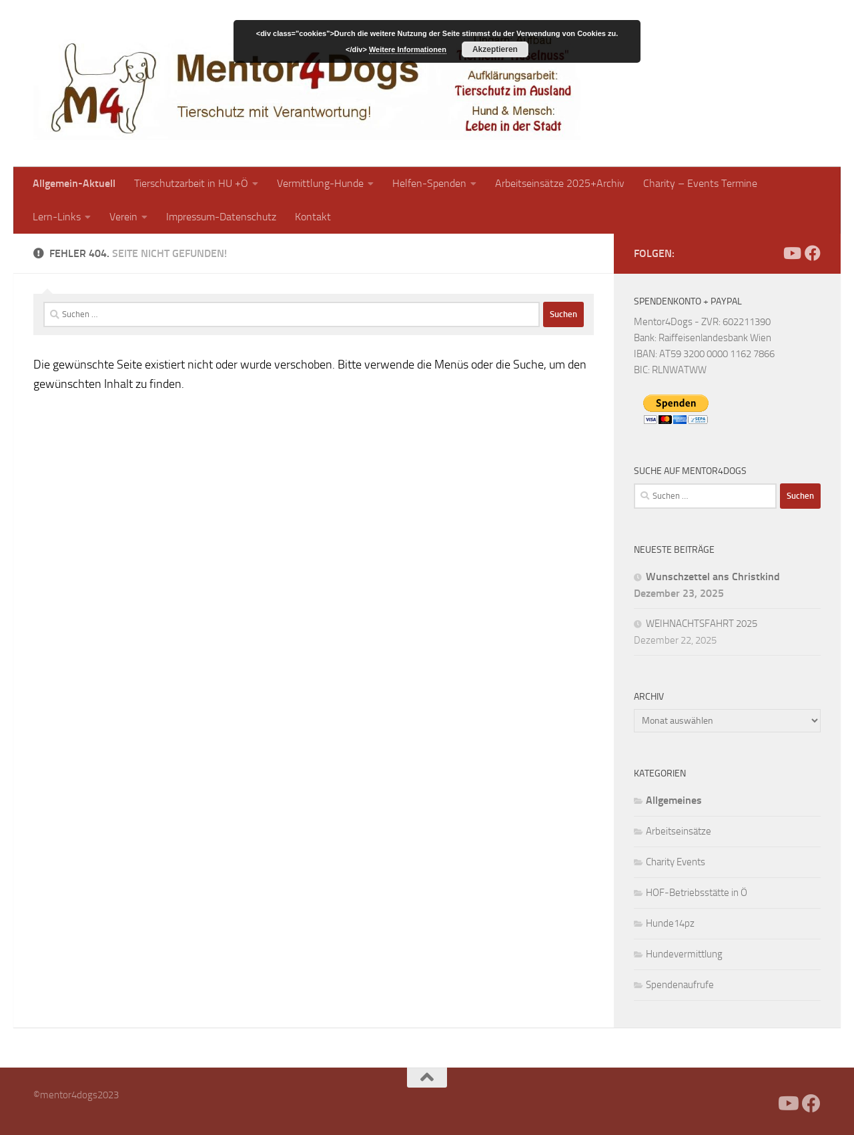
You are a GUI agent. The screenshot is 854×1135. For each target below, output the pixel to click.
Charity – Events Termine (700, 183)
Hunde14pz (670, 923)
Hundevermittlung (684, 954)
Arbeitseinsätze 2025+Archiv (559, 183)
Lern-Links (57, 216)
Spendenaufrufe (680, 985)
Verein (123, 216)
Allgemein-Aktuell (74, 183)
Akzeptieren (495, 49)
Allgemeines (674, 800)
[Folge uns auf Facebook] (813, 253)
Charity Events (675, 862)
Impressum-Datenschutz (221, 216)
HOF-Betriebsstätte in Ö (696, 893)
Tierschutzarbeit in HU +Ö (191, 183)
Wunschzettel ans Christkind (713, 576)
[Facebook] (770, 253)
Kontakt (313, 216)
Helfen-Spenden (429, 183)
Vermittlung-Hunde (320, 183)
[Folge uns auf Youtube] (791, 253)
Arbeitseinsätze (678, 831)
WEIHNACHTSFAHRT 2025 (701, 624)
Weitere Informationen (407, 49)
